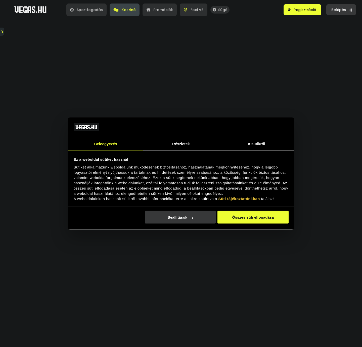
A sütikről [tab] (256, 143)
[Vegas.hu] (30, 9)
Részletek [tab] (181, 143)
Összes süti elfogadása (253, 217)
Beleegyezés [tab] (105, 143)
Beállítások (180, 217)
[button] (302, 9)
